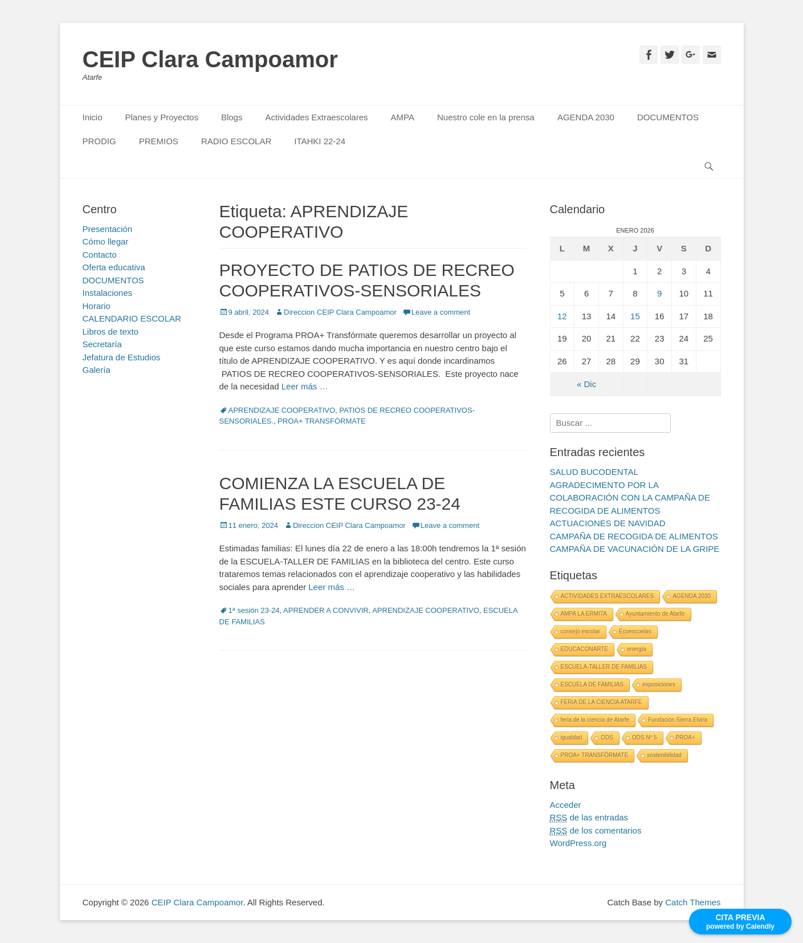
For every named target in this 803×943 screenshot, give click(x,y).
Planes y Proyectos (161, 117)
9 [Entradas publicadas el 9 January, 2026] (659, 293)
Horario (97, 306)
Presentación (108, 229)
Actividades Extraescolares (316, 117)
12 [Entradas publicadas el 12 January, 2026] (562, 316)
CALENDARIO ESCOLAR (132, 318)
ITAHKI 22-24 (319, 141)
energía (636, 649)
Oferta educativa (114, 267)
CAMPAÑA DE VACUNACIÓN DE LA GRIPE (635, 549)
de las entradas (589, 817)
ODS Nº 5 (644, 737)
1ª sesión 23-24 (254, 610)
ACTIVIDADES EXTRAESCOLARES (607, 596)
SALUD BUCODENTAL (594, 472)
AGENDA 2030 (585, 117)
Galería (97, 370)
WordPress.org (578, 843)
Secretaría (102, 344)
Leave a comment (440, 312)
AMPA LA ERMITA (584, 614)
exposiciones (658, 684)
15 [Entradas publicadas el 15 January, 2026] (635, 316)
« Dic (586, 384)
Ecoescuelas (635, 631)
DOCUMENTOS (668, 117)
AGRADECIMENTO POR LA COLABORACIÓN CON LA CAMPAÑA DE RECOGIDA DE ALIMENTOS (630, 497)
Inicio (93, 117)
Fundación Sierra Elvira (677, 720)
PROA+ (685, 737)
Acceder (565, 805)
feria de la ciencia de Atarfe (595, 720)
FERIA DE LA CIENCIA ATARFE (601, 702)
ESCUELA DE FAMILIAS (592, 684)
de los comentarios (596, 831)
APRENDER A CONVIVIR (326, 610)
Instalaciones (108, 293)
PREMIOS (158, 141)
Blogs (232, 117)
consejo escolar (580, 631)
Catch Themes (692, 902)
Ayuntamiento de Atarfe (655, 614)
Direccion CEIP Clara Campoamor (340, 312)
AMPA (402, 117)
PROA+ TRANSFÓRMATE (321, 421)
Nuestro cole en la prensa (486, 117)
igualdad (571, 737)
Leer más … (305, 386)
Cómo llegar (106, 241)
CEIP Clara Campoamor (210, 59)
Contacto (100, 254)
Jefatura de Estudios (122, 357)
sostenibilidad (664, 755)
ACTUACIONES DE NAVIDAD (608, 523)
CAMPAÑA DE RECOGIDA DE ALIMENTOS (634, 536)
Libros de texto (110, 331)
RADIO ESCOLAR (236, 141)
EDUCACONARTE (585, 649)
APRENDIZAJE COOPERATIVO (282, 410)
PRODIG (99, 141)
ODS (607, 737)
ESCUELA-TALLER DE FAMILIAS (604, 667)
